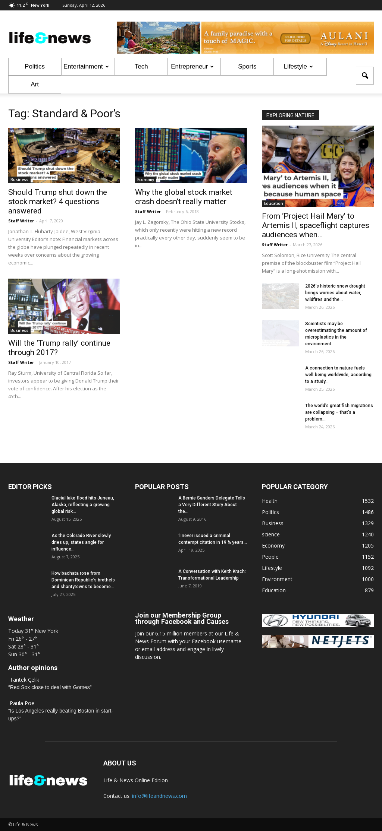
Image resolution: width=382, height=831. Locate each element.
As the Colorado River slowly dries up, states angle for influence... (81, 542)
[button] (365, 76)
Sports (247, 66)
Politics (35, 66)
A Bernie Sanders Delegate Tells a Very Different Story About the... (211, 504)
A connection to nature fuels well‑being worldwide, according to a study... (338, 374)
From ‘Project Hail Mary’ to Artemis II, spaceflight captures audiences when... (315, 225)
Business (19, 179)
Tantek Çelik (24, 679)
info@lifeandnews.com (159, 795)
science (271, 534)
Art (35, 84)
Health (270, 500)
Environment (277, 579)
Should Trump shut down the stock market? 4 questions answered (57, 201)
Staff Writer (21, 220)
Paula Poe (22, 703)
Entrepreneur (192, 66)
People (270, 556)
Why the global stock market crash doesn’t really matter (183, 197)
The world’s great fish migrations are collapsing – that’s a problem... (339, 412)
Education (273, 203)
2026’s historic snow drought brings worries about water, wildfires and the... (335, 292)
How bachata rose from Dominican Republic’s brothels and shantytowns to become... (83, 580)
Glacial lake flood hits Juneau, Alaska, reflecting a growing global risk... (82, 504)
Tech (141, 66)
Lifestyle (298, 66)
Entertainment (86, 66)
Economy (145, 179)
